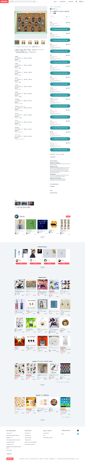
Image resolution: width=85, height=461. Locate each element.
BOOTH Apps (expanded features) (12, 435)
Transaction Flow (28, 439)
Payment (53, 186)
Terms (51, 190)
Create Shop (70, 1)
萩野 (20, 260)
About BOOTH (62, 1)
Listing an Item (9, 433)
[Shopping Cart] (76, 1)
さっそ (34, 260)
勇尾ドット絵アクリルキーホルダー (19, 231)
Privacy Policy (46, 458)
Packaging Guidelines (10, 442)
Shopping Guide (28, 435)
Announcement (46, 433)
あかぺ (63, 260)
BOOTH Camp (9, 450)
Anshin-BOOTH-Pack (58, 171)
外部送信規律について (52, 458)
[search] (34, 1)
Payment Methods (28, 437)
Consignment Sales (10, 444)
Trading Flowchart (54, 184)
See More (42, 268)
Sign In (55, 1)
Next (46, 22)
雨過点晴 (22, 216)
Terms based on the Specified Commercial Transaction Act (66, 458)
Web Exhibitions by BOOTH (30, 444)
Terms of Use (28, 458)
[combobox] (22, 1)
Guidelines (41, 458)
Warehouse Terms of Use (35, 458)
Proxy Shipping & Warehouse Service (13, 439)
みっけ (48, 260)
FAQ (44, 435)
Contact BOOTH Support (47, 437)
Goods (51, 6)
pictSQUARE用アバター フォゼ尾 (64, 231)
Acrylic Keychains (57, 6)
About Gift (53, 156)
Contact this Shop (53, 192)
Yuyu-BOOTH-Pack (66, 171)
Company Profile (22, 458)
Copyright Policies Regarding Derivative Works (13, 447)
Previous (16, 22)
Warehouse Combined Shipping (30, 442)
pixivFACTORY (52, 180)
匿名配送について (9, 437)
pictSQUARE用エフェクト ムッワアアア (30, 231)
